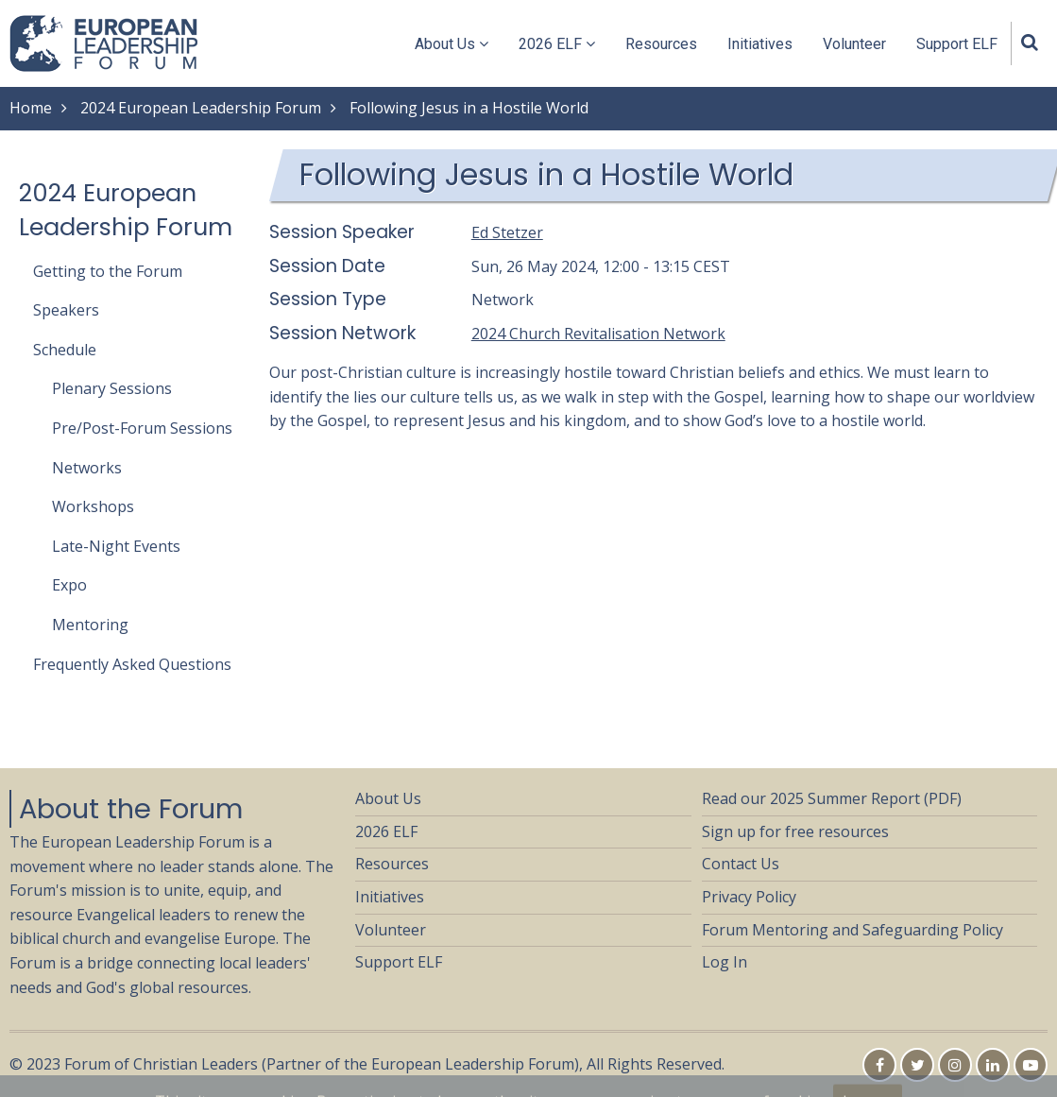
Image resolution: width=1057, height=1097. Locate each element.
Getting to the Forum (107, 271)
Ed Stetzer (507, 232)
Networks (87, 467)
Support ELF (956, 44)
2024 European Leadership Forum (200, 107)
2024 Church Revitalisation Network (598, 333)
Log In (724, 961)
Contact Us (740, 863)
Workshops (93, 506)
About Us (451, 44)
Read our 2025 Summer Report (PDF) (832, 798)
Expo (69, 584)
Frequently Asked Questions (132, 664)
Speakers (66, 310)
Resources (661, 44)
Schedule (64, 349)
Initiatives (760, 44)
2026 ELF (557, 44)
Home (30, 107)
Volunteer (854, 44)
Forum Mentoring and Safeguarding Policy (852, 929)
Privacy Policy (749, 896)
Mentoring (90, 624)
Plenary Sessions (112, 388)
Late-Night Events (116, 546)
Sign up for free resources (795, 831)
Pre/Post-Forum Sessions (142, 428)
